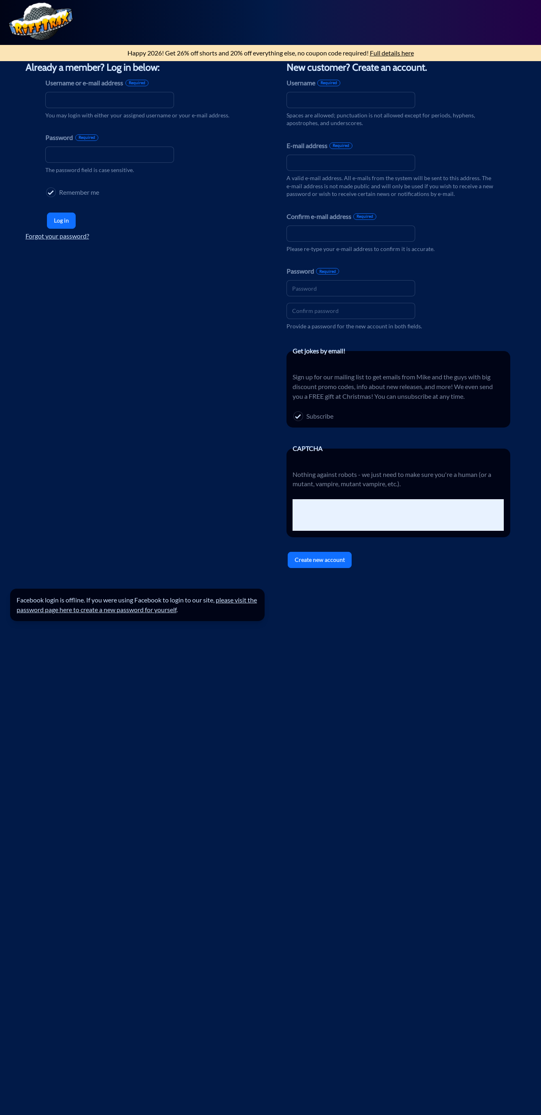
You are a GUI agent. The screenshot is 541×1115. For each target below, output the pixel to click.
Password (71, 137)
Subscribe (313, 416)
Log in (61, 220)
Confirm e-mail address (331, 216)
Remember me (72, 192)
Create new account (320, 559)
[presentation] (354, 515)
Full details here (392, 53)
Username (313, 83)
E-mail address (319, 145)
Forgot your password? (57, 236)
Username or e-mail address (97, 83)
